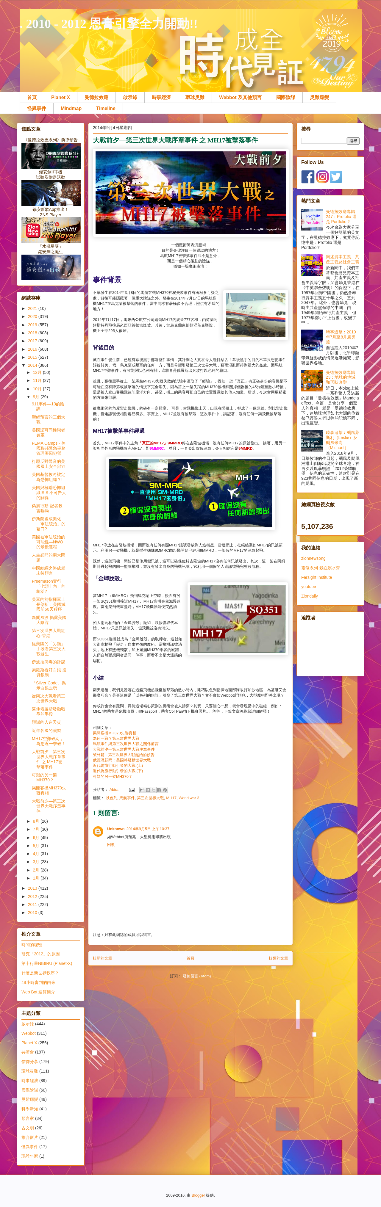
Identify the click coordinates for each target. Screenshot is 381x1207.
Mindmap (71, 108)
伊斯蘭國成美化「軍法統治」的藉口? (48, 523)
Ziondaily (309, 596)
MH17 (171, 798)
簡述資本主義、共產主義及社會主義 (342, 259)
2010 (33, 912)
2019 (33, 324)
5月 (36, 845)
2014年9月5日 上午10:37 (148, 829)
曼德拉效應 (96, 97)
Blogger (198, 1195)
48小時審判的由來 (38, 982)
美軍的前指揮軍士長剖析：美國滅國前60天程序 (48, 604)
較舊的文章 (278, 958)
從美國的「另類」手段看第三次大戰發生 (48, 648)
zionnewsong (313, 558)
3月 (36, 861)
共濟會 (27, 1052)
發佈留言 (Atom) (197, 976)
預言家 (27, 1118)
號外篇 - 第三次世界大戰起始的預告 (123, 755)
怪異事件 (36, 108)
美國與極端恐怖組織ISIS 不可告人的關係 (49, 492)
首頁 (32, 97)
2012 (33, 896)
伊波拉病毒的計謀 (48, 661)
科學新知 (29, 1108)
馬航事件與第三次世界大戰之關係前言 (126, 744)
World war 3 (189, 798)
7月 (36, 829)
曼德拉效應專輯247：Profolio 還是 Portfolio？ (341, 216)
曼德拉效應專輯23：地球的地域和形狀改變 (341, 377)
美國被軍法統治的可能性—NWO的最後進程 (48, 541)
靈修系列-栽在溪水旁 (320, 567)
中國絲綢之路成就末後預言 (48, 571)
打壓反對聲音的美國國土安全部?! (48, 464)
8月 (36, 821)
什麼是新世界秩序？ (40, 973)
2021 (33, 308)
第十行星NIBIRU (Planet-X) (46, 963)
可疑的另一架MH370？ (112, 776)
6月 (36, 837)
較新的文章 (102, 958)
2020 (33, 316)
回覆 (111, 844)
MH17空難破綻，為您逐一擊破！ (48, 741)
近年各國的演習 (46, 730)
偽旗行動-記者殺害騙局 (47, 508)
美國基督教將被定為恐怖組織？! (48, 477)
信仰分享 (29, 1061)
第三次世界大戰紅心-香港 (48, 633)
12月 (38, 372)
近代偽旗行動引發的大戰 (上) (118, 765)
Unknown (116, 829)
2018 (33, 332)
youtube (308, 586)
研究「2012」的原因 (40, 954)
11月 (38, 380)
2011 (33, 904)
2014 (33, 365)
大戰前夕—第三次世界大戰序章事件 (124, 749)
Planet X (60, 97)
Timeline (105, 108)
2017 (33, 340)
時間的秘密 (31, 944)
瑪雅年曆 (29, 1156)
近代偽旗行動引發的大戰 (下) (118, 771)
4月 (36, 853)
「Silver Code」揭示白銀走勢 (49, 685)
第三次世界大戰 (150, 798)
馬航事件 (127, 798)
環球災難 (194, 97)
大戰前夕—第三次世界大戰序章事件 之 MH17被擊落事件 (48, 759)
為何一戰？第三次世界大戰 (116, 738)
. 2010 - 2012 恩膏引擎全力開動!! (109, 24)
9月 (36, 396)
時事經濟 (161, 97)
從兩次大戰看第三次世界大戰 (48, 698)
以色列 (111, 798)
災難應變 (319, 97)
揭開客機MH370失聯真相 (114, 733)
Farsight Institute (316, 577)
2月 (36, 870)
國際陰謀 (285, 97)
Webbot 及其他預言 (240, 97)
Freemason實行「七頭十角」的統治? (48, 586)
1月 (36, 878)
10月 (38, 388)
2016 (33, 349)
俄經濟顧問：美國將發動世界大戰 (122, 760)
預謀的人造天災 (46, 722)
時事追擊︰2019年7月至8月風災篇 (341, 337)
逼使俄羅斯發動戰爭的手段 (48, 712)
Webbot (28, 1033)
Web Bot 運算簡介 (38, 992)
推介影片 (29, 1137)
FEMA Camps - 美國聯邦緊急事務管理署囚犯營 (48, 448)
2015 (33, 357)
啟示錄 (130, 97)
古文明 (27, 1128)
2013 (33, 888)
